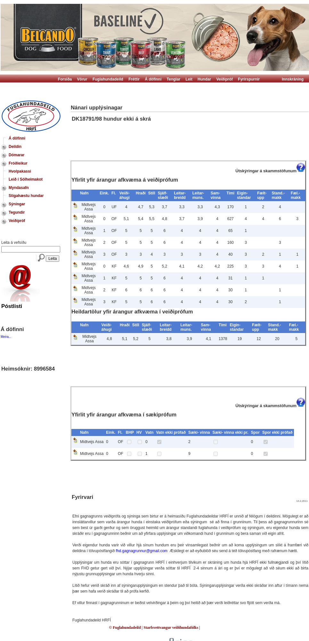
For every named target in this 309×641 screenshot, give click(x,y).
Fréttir (134, 79)
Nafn (84, 193)
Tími (230, 193)
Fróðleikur (18, 163)
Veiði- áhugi (124, 195)
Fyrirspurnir (249, 79)
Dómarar (16, 155)
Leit (188, 79)
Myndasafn (19, 187)
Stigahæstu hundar (26, 195)
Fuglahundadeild (108, 79)
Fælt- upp (261, 195)
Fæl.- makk (296, 195)
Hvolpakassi (20, 171)
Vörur (82, 79)
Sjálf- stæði (163, 195)
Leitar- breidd (180, 195)
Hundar (204, 79)
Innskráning (293, 79)
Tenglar (173, 79)
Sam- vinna (216, 195)
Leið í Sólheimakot (26, 179)
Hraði (141, 193)
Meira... (6, 336)
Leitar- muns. (198, 195)
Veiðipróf (224, 79)
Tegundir (17, 212)
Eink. (104, 193)
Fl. (113, 193)
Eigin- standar (244, 195)
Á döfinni (153, 79)
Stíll (151, 193)
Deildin (15, 146)
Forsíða (65, 79)
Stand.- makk (278, 195)
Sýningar (17, 204)
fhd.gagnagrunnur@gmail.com (141, 551)
